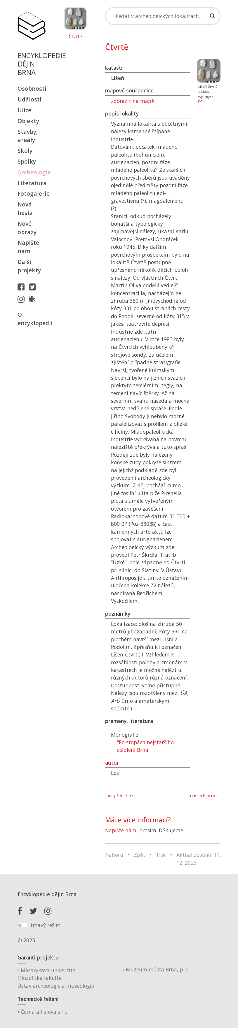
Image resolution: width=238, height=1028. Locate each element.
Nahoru (114, 854)
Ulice (24, 110)
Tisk (161, 854)
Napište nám (28, 247)
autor (112, 762)
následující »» (204, 796)
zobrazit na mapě (133, 100)
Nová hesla (25, 208)
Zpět (139, 854)
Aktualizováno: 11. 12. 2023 (198, 858)
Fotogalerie (32, 193)
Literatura (32, 183)
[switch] (23, 925)
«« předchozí (121, 796)
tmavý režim (45, 925)
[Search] (163, 16)
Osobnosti (32, 88)
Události (29, 99)
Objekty (28, 121)
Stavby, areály (28, 136)
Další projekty (29, 266)
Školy (25, 151)
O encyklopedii (32, 319)
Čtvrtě (75, 36)
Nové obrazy (27, 228)
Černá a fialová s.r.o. (43, 1011)
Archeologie (32, 172)
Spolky (27, 161)
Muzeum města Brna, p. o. (156, 969)
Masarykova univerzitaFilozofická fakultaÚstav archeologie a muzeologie (56, 978)
